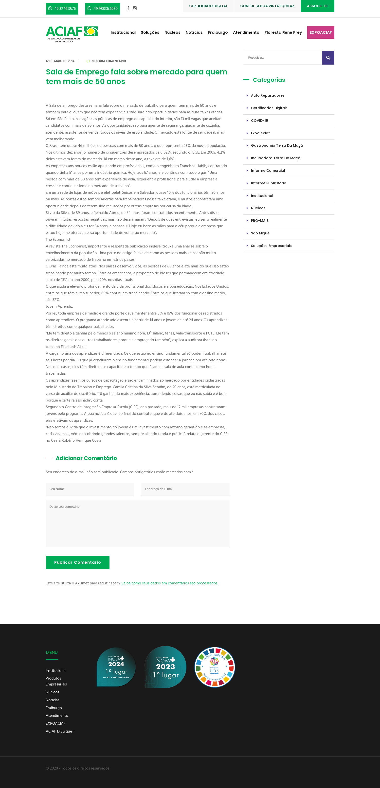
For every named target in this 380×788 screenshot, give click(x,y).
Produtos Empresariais (56, 682)
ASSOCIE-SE (317, 5)
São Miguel (261, 233)
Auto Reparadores (268, 95)
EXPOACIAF (321, 32)
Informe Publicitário (268, 183)
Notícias (194, 32)
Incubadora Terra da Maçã (275, 158)
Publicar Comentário (77, 562)
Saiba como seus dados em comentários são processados (169, 583)
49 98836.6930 (103, 9)
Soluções (150, 32)
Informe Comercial (268, 170)
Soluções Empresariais (271, 245)
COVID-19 (259, 120)
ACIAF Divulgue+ (60, 732)
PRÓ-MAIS (260, 220)
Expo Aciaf (260, 133)
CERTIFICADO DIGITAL (208, 5)
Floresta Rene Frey (283, 32)
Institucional (123, 32)
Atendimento (246, 32)
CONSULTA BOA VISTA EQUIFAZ (267, 5)
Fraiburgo (218, 32)
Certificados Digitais (269, 107)
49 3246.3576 (62, 9)
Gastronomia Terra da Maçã (277, 145)
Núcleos (172, 32)
